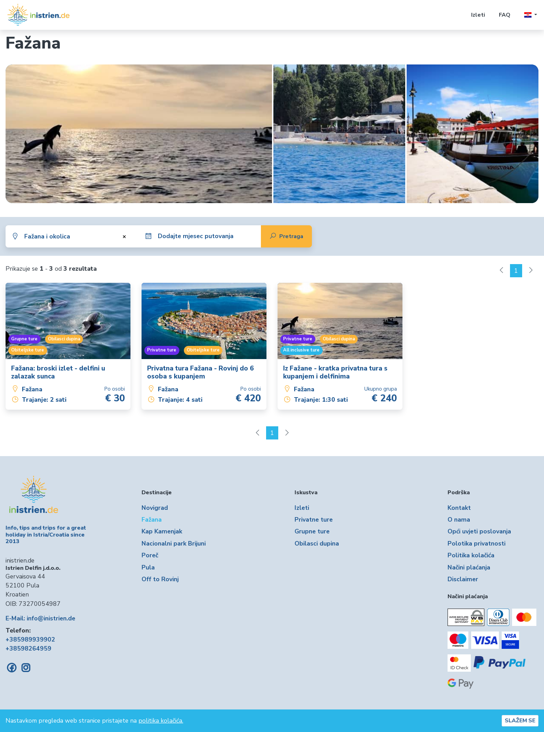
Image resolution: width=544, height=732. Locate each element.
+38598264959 (28, 648)
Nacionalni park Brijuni (174, 543)
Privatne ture (314, 519)
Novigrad (155, 508)
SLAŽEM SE (520, 720)
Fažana (152, 519)
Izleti (478, 15)
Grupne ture (312, 531)
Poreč (150, 555)
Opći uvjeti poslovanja (479, 531)
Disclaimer (463, 579)
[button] (530, 15)
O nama (459, 519)
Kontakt (459, 508)
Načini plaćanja (469, 567)
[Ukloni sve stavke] (123, 236)
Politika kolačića (471, 555)
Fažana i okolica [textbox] (47, 236)
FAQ (504, 15)
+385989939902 (30, 639)
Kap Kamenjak (162, 531)
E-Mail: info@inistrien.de (40, 618)
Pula (148, 567)
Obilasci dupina (317, 543)
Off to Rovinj (160, 579)
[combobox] (77, 236)
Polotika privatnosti (476, 543)
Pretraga (286, 236)
